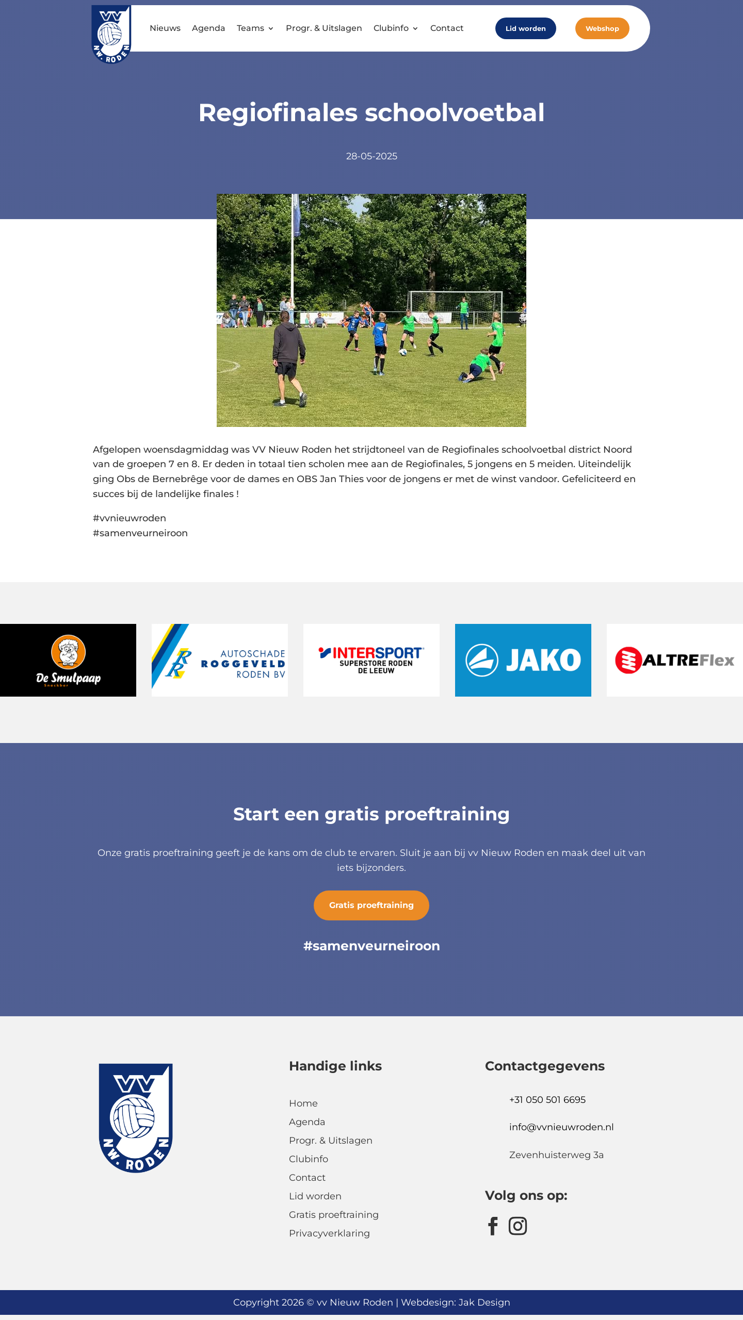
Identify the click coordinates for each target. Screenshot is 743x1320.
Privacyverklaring (329, 1233)
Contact (447, 28)
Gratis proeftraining (371, 905)
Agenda (208, 28)
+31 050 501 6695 (547, 1100)
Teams (250, 28)
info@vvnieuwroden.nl (561, 1127)
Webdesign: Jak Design (455, 1302)
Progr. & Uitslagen (324, 28)
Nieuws (165, 28)
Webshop (602, 28)
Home (303, 1103)
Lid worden (526, 28)
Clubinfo (391, 28)
